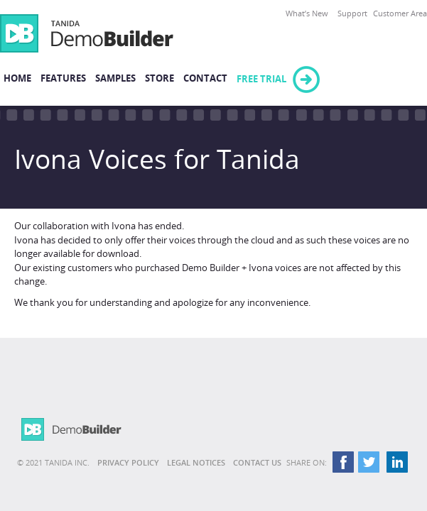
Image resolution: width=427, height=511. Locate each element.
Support (352, 13)
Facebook (342, 463)
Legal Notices (196, 463)
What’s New (307, 13)
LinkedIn (397, 463)
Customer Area (400, 13)
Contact (205, 78)
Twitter (369, 463)
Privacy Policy (128, 463)
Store (159, 78)
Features (63, 78)
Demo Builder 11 (86, 33)
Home (17, 78)
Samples (115, 78)
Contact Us (257, 463)
